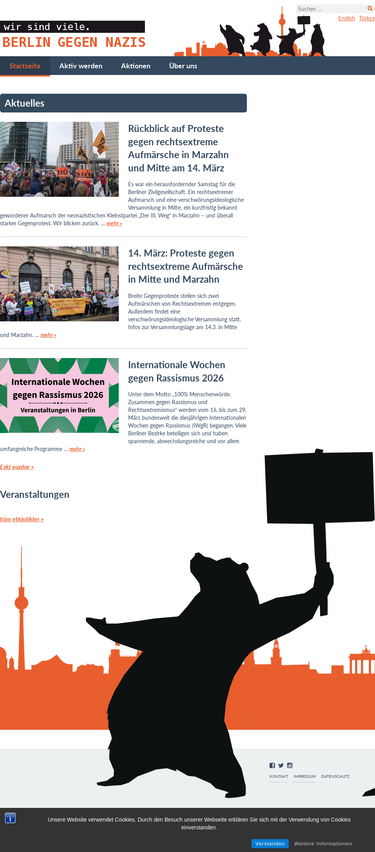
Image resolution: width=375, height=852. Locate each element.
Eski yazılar (17, 466)
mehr (114, 223)
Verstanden (270, 844)
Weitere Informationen (323, 844)
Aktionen (135, 65)
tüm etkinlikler (22, 518)
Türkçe (367, 18)
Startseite (25, 65)
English (346, 18)
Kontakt (279, 776)
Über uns (183, 65)
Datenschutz (335, 776)
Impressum (305, 776)
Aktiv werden (80, 65)
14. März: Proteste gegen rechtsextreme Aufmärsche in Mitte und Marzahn (185, 266)
